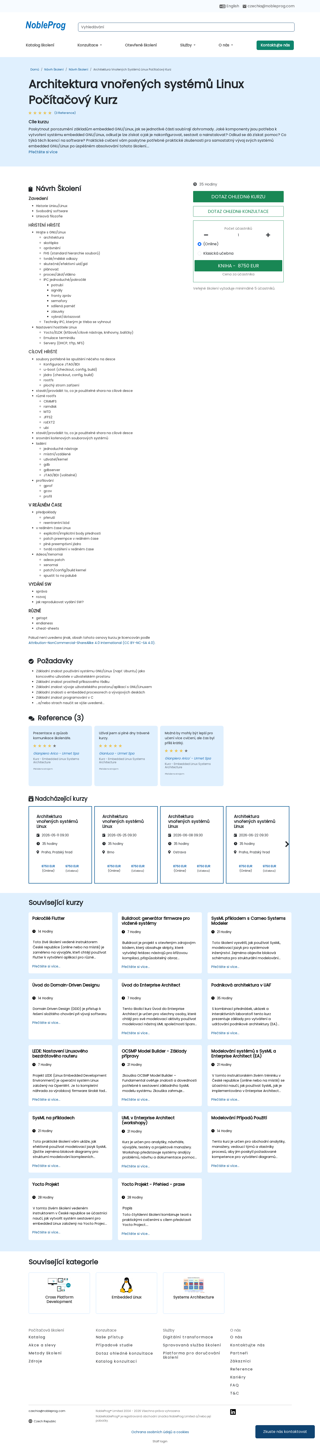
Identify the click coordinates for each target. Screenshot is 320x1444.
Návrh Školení (54, 69)
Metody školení (45, 1353)
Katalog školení (40, 45)
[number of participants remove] (207, 235)
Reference (241, 1369)
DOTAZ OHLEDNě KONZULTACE (238, 211)
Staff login (160, 1441)
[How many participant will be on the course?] (238, 235)
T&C (234, 1393)
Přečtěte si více (43, 152)
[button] (286, 844)
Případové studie (114, 1345)
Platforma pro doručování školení (191, 1355)
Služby (186, 45)
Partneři (239, 1353)
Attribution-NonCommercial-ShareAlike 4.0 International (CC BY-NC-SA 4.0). (92, 642)
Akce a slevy (42, 1345)
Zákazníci (240, 1361)
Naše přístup (110, 1337)
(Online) (211, 244)
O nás (224, 45)
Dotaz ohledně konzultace (124, 1353)
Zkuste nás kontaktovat (285, 1431)
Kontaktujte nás (275, 45)
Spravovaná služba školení (192, 1345)
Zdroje (35, 1361)
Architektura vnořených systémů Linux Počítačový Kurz (132, 69)
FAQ (234, 1385)
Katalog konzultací (116, 1361)
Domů (34, 69)
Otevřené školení (141, 45)
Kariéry (238, 1377)
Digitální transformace (188, 1337)
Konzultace (88, 45)
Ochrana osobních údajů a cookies (160, 1432)
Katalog (37, 1337)
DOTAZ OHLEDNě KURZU (238, 196)
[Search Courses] (186, 27)
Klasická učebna (218, 253)
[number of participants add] (269, 235)
